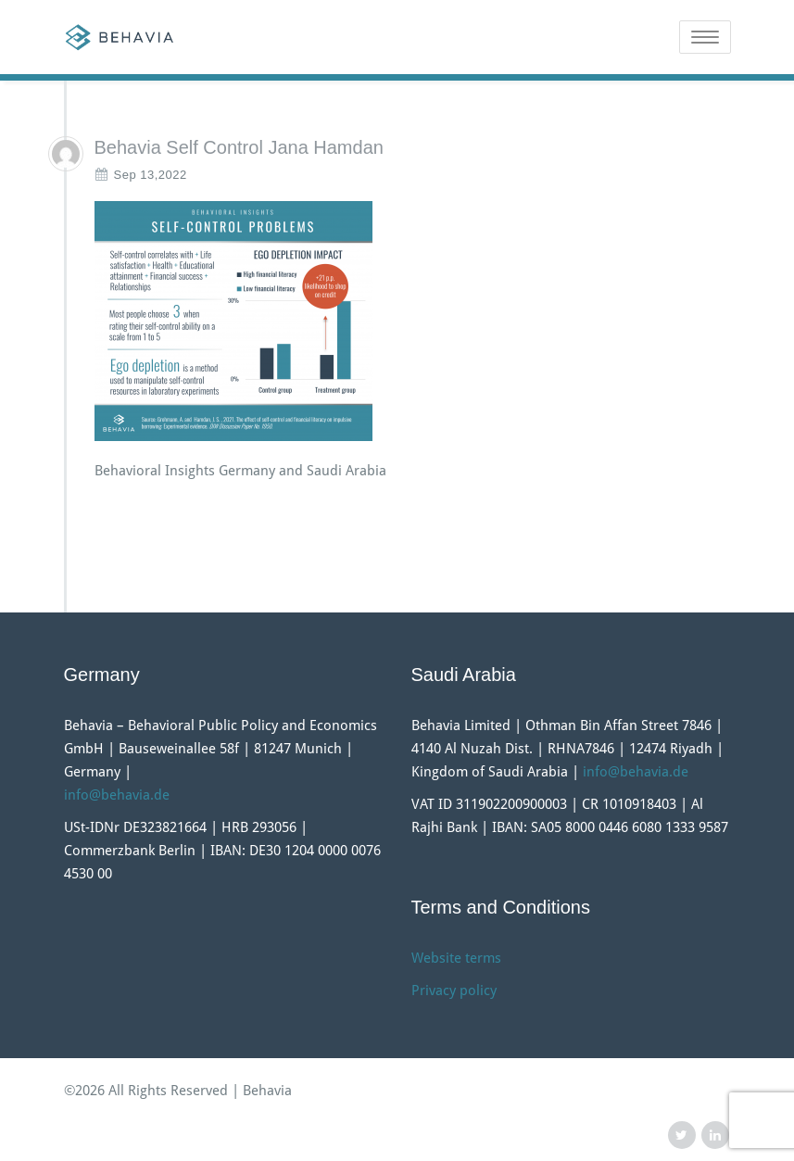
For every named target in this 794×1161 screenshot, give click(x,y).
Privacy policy (454, 990)
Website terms (456, 958)
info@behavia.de (117, 795)
